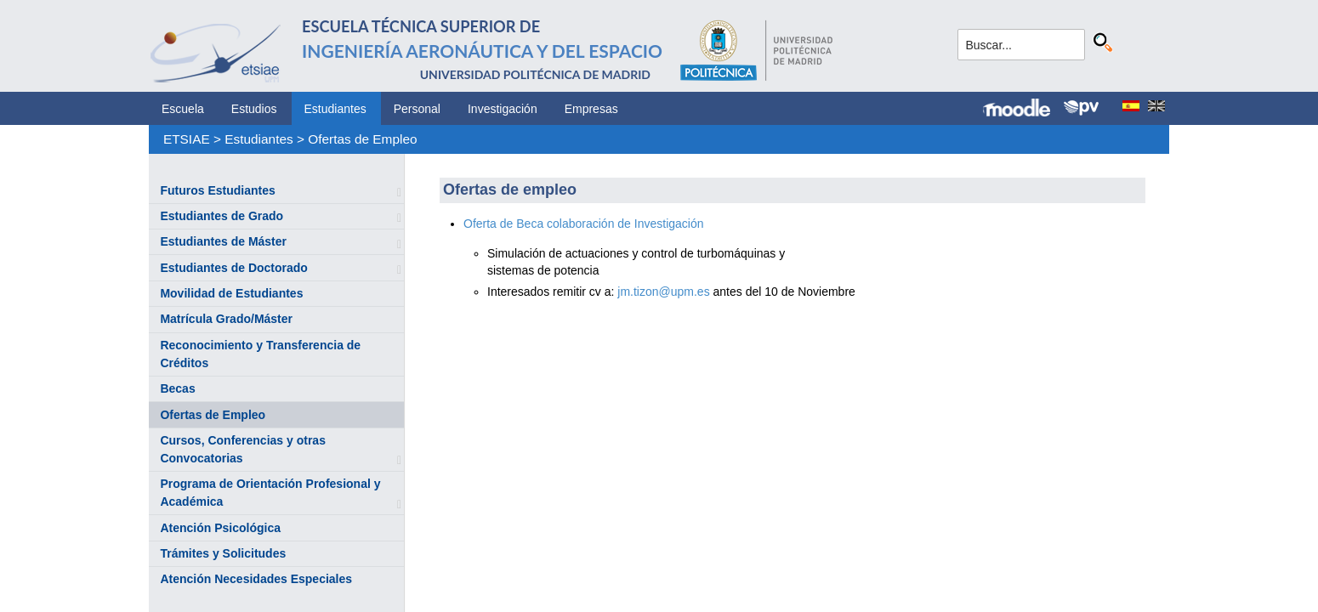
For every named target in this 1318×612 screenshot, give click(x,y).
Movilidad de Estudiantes (231, 293)
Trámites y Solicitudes (223, 553)
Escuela (183, 109)
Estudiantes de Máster (223, 241)
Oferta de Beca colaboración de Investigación (585, 223)
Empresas (591, 109)
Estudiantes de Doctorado (233, 268)
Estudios (254, 109)
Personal (417, 109)
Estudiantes (335, 109)
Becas (177, 388)
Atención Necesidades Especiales (256, 579)
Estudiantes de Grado (221, 216)
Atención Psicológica (220, 528)
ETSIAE (186, 139)
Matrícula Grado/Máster (226, 319)
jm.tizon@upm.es (663, 291)
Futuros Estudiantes (217, 190)
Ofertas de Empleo (362, 139)
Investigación (502, 109)
